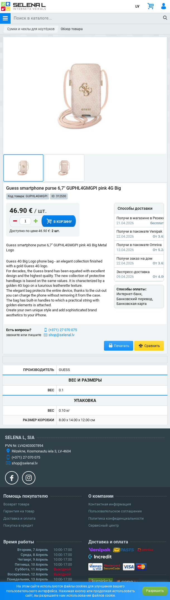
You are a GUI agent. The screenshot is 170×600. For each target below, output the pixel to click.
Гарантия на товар (18, 511)
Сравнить (149, 345)
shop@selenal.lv (61, 335)
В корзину (58, 221)
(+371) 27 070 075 (62, 330)
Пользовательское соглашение (115, 511)
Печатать (119, 345)
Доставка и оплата (19, 518)
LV (137, 6)
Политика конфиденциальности (116, 518)
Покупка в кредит (18, 525)
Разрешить (155, 591)
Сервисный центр (103, 525)
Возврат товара (16, 504)
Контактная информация (109, 504)
